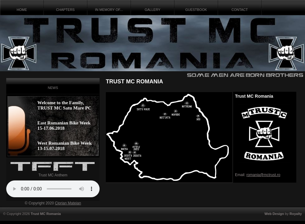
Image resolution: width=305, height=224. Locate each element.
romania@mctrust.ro (263, 175)
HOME (22, 10)
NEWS (53, 88)
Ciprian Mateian (68, 203)
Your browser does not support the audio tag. (53, 188)
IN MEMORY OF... (109, 10)
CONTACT (240, 10)
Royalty (295, 214)
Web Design (274, 214)
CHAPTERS (65, 10)
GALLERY (153, 10)
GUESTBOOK (196, 10)
